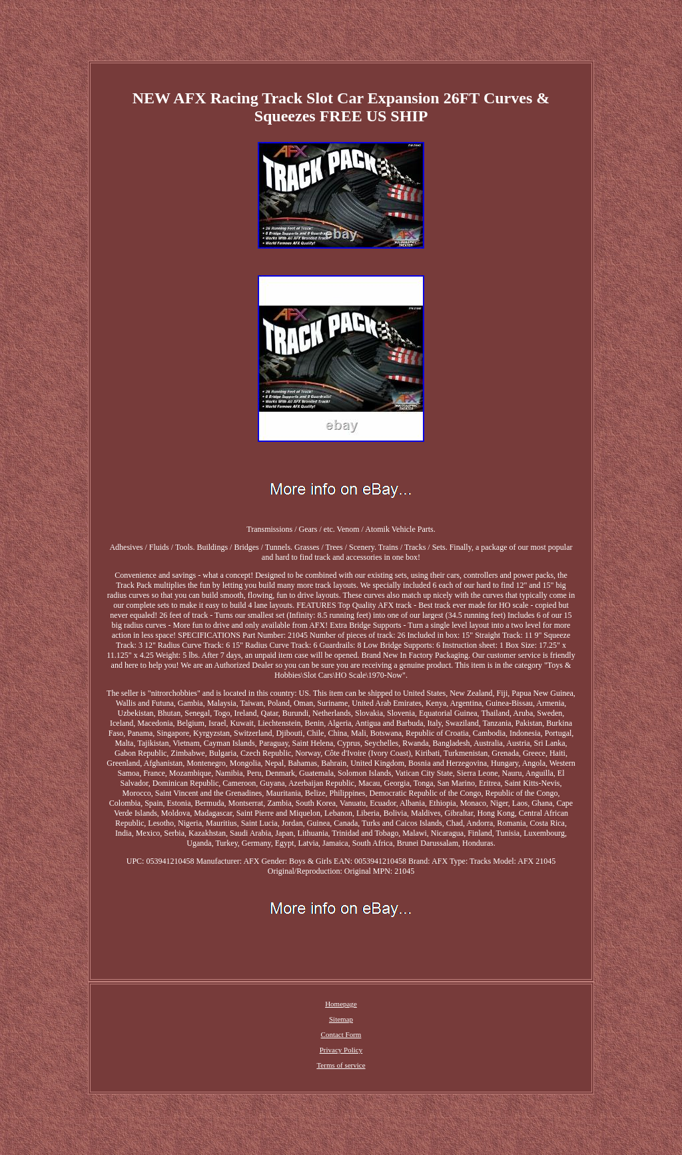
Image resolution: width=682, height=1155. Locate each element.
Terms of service (340, 1065)
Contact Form (341, 1034)
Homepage (341, 1004)
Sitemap (341, 1019)
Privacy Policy (341, 1050)
